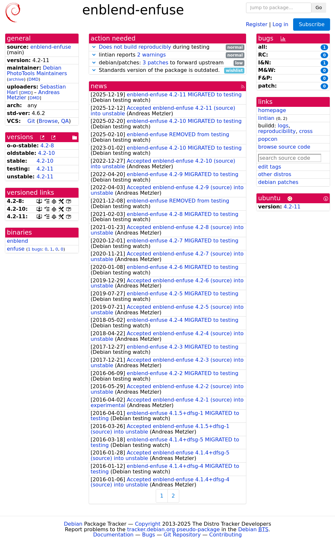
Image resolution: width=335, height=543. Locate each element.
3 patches (155, 62)
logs (283, 126)
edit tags (269, 167)
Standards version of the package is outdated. (167, 70)
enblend (17, 241)
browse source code (284, 147)
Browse (48, 121)
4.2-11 (45, 169)
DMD (33, 79)
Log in (280, 24)
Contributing (225, 535)
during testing (167, 47)
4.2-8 (47, 145)
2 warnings (151, 55)
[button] (94, 47)
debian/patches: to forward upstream (167, 63)
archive (16, 79)
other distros (274, 174)
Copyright (147, 524)
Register (257, 24)
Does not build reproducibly (135, 47)
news (99, 86)
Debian (73, 524)
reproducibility (277, 131)
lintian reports (167, 55)
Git (31, 121)
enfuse (16, 249)
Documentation (113, 535)
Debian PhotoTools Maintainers (37, 70)
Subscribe (312, 24)
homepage (272, 110)
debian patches (278, 182)
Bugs (148, 535)
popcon (267, 139)
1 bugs (35, 249)
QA (65, 121)
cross (305, 131)
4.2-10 (46, 153)
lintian (266, 118)
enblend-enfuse (50, 47)
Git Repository (182, 535)
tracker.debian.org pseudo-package (173, 529)
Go (319, 7)
